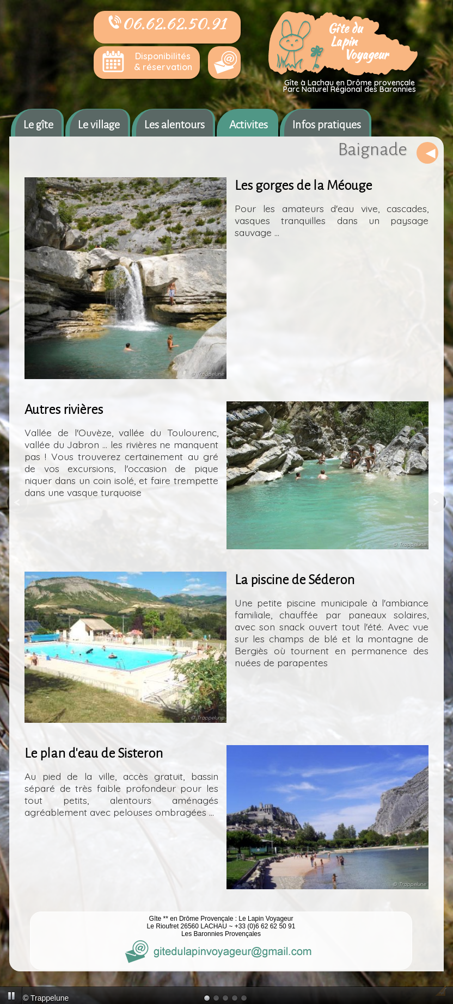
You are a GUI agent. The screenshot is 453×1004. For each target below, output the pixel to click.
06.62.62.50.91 (167, 23)
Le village (99, 125)
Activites (248, 125)
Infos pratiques (326, 125)
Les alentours (174, 125)
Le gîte (38, 125)
